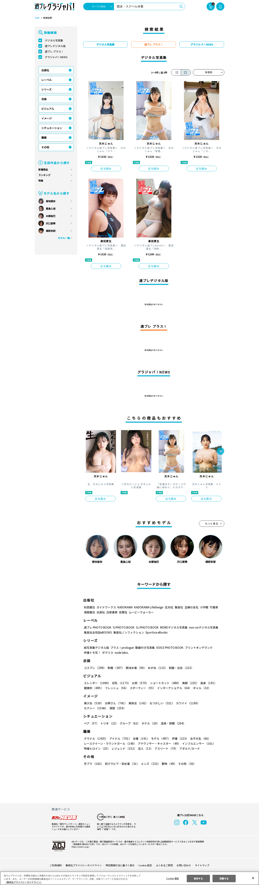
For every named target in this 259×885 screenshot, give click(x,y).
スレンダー (97, 683)
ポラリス (107, 652)
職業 (44, 137)
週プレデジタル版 (55, 46)
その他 (45, 147)
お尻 (139, 683)
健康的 (93, 688)
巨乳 (121, 683)
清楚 (92, 708)
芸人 (144, 748)
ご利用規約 (56, 865)
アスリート (165, 748)
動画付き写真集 (144, 647)
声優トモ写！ (92, 652)
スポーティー (142, 688)
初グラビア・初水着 (121, 764)
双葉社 (123, 612)
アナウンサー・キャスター (159, 743)
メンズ (149, 764)
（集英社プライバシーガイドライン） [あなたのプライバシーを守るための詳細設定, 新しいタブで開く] (23, 882)
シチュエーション (51, 128)
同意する (224, 878)
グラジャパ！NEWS (56, 57)
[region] (129, 878)
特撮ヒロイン (97, 748)
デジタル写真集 (54, 40)
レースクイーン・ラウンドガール (110, 743)
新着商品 (43, 169)
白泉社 (101, 612)
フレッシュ (116, 688)
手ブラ (93, 764)
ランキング (44, 175)
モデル (159, 738)
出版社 (45, 70)
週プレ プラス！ (54, 51)
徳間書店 (89, 612)
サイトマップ (202, 865)
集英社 (178, 607)
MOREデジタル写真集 (171, 627)
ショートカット (164, 683)
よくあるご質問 (164, 865)
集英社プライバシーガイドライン (84, 865)
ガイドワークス (106, 607)
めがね (156, 668)
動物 (168, 764)
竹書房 (213, 607)
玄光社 (168, 607)
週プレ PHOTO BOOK (97, 627)
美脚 (189, 683)
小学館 (204, 607)
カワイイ (186, 703)
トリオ (109, 723)
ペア (91, 723)
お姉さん (115, 703)
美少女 (93, 703)
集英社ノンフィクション (128, 632)
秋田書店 (89, 607)
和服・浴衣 (180, 668)
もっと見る (211, 523)
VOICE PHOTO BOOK (169, 647)
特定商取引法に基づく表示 (120, 865)
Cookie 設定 (145, 865)
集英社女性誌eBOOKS (98, 632)
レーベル (46, 80)
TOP (37, 18)
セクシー (211, 703)
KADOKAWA (124, 607)
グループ (129, 723)
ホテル (150, 723)
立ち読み (106, 168)
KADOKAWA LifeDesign (148, 607)
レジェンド (123, 748)
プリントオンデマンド (197, 647)
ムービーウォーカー (141, 612)
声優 (179, 738)
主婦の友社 (191, 607)
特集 (40, 180)
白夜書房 (111, 612)
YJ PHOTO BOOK (122, 627)
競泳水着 (135, 668)
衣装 (44, 99)
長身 (206, 683)
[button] (220, 451)
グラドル (95, 738)
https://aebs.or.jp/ (80, 846)
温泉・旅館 (172, 723)
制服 (115, 668)
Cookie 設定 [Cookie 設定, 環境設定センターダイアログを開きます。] (172, 878)
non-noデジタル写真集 (201, 627)
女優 (140, 738)
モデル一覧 (64, 238)
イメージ (46, 118)
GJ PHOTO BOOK (146, 627)
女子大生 (198, 738)
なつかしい (161, 703)
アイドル (120, 738)
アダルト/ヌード (188, 748)
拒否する (198, 878)
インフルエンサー (198, 743)
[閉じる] (253, 878)
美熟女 (137, 703)
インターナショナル (174, 688)
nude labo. (121, 652)
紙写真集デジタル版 (96, 647)
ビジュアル (47, 109)
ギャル (201, 688)
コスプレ (95, 668)
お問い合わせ (183, 865)
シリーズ (46, 89)
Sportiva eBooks (155, 632)
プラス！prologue (121, 647)
